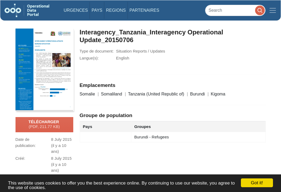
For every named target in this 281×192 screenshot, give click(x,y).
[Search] (235, 10)
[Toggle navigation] (272, 10)
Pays (96, 10)
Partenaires (144, 10)
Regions (116, 10)
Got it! (257, 182)
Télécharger (44, 124)
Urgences (76, 10)
